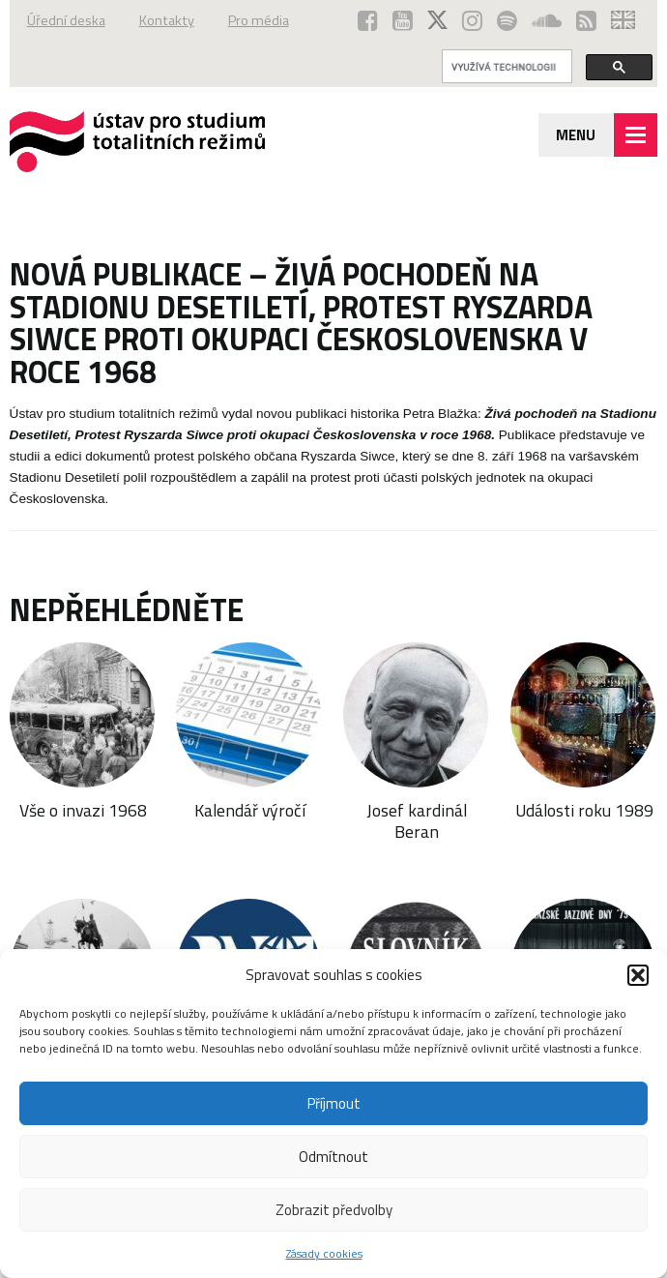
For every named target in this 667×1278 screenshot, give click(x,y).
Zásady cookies (324, 1253)
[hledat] (505, 66)
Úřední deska (66, 20)
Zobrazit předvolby (334, 1210)
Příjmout (334, 1103)
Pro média (258, 20)
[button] (638, 975)
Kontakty (166, 20)
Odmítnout (333, 1156)
